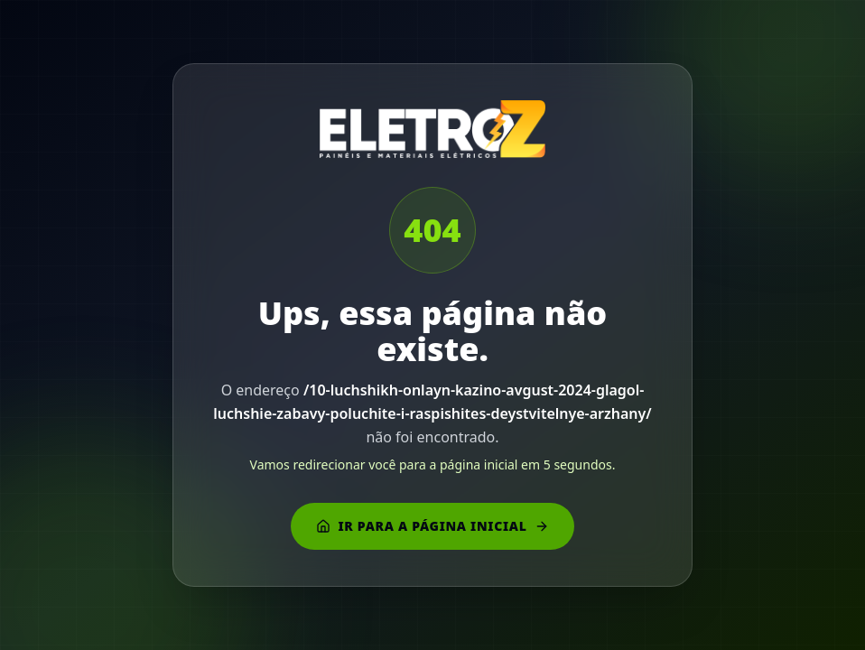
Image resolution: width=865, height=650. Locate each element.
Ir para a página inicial (432, 525)
